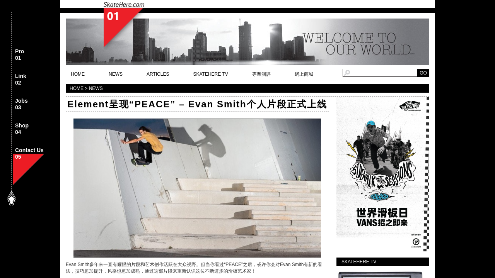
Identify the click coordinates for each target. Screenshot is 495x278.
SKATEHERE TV (210, 74)
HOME (78, 74)
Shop (22, 129)
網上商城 (304, 74)
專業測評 (261, 74)
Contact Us (29, 153)
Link (20, 79)
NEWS (116, 74)
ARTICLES (158, 74)
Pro (19, 55)
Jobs (21, 104)
